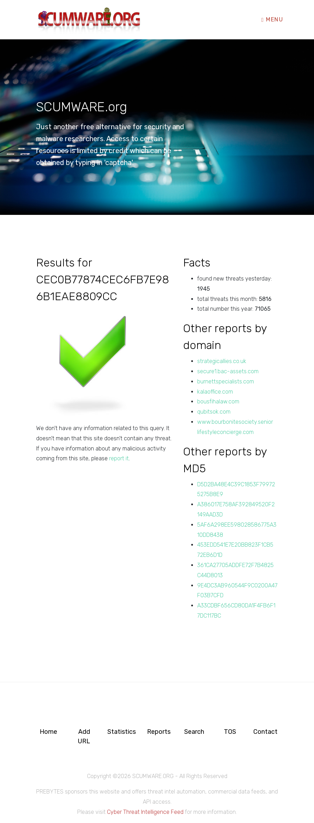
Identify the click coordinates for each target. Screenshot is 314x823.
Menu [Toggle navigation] (272, 19)
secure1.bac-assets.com (228, 371)
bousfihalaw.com (218, 401)
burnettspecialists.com (225, 381)
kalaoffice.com (215, 391)
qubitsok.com (214, 411)
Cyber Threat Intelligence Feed (145, 812)
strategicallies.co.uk (221, 361)
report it (119, 458)
